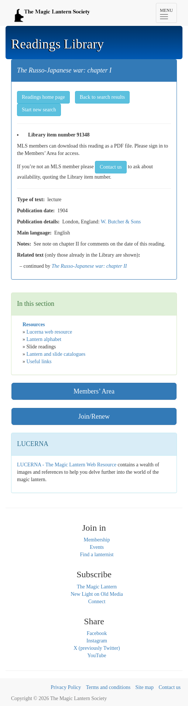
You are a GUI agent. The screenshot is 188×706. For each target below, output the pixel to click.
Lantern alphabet (44, 339)
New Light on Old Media (97, 594)
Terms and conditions (108, 687)
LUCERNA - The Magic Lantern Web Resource (66, 464)
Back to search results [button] (102, 97)
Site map (145, 687)
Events (97, 547)
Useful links (39, 361)
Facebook (97, 633)
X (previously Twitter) (97, 648)
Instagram (96, 640)
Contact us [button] (111, 167)
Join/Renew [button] (94, 416)
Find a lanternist (97, 554)
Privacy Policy (66, 687)
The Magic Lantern (97, 587)
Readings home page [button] (43, 97)
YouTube (97, 655)
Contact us (170, 687)
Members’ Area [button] (94, 391)
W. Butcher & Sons (121, 221)
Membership (97, 540)
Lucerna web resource (49, 332)
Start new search (39, 109)
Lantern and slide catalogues (56, 354)
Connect (97, 601)
